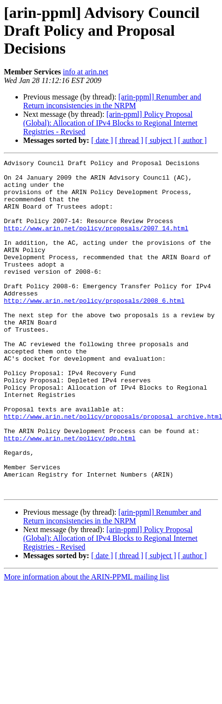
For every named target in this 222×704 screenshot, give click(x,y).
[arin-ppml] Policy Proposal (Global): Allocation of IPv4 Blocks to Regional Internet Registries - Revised (110, 123)
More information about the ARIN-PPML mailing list (86, 643)
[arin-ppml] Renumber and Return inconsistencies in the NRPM (112, 101)
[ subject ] (160, 140)
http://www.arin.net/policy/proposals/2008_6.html (94, 329)
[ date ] (102, 140)
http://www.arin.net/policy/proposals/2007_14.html (96, 242)
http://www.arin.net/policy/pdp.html (70, 494)
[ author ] (192, 140)
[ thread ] (129, 140)
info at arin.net (85, 72)
